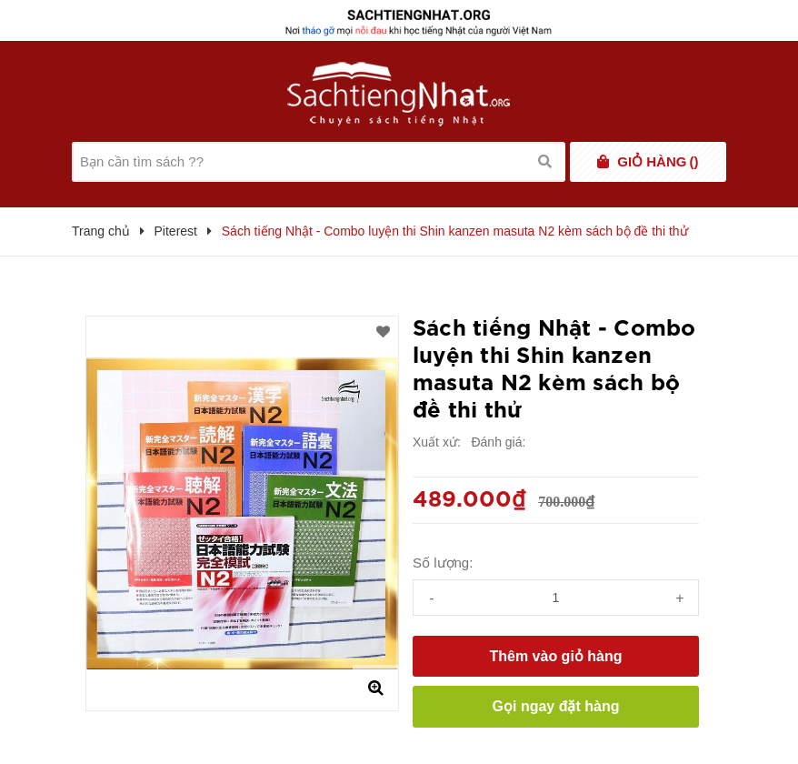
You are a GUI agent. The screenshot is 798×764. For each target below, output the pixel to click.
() (657, 162)
